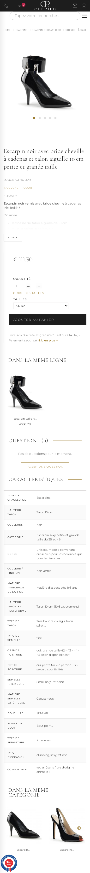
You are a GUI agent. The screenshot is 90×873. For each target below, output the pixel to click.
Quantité (22, 279)
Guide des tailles (28, 293)
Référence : (9, 180)
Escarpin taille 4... (25, 418)
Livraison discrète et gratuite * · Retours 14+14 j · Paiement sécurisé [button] (44, 337)
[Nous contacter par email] (75, 6)
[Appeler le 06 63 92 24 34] (6, 6)
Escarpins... (67, 849)
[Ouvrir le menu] (84, 16)
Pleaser (10, 196)
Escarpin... (23, 849)
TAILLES (20, 299)
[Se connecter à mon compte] (84, 6)
